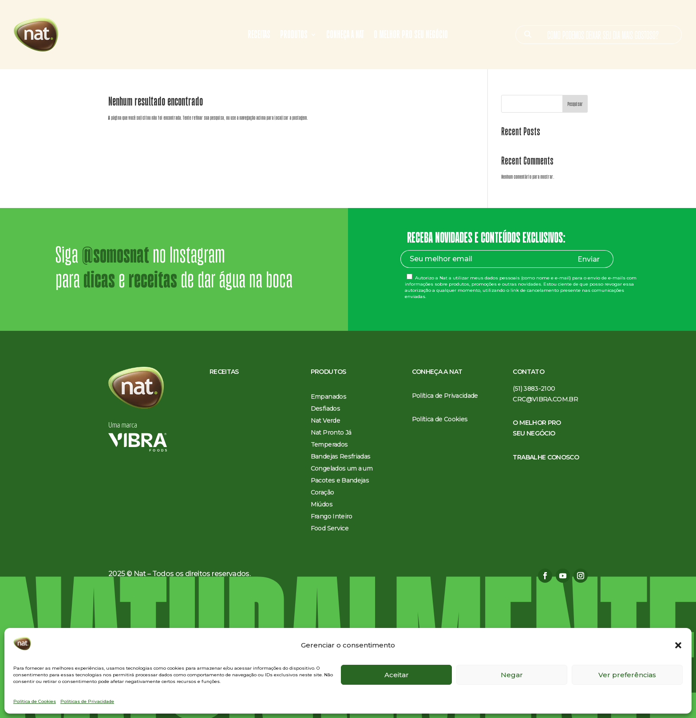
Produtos (294, 35)
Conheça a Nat (345, 35)
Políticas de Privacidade (87, 701)
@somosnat (115, 255)
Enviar (588, 259)
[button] (678, 645)
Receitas (259, 35)
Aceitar (396, 675)
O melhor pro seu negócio (411, 35)
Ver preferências (627, 675)
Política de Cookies (34, 701)
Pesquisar (575, 104)
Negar (512, 675)
